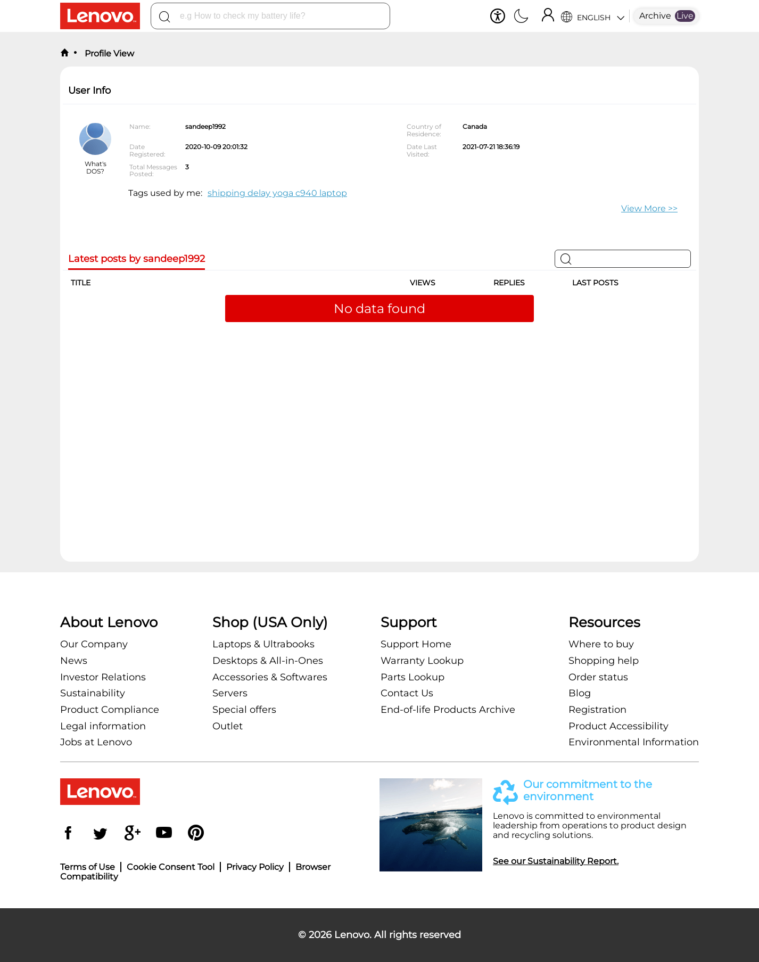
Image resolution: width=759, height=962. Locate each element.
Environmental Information (633, 742)
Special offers (244, 710)
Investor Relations (103, 677)
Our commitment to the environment (587, 790)
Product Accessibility (618, 726)
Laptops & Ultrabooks (263, 644)
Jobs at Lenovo (96, 742)
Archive (655, 16)
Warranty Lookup (422, 661)
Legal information (103, 726)
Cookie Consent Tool (170, 867)
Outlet (227, 726)
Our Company (94, 644)
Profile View (108, 53)
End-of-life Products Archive (448, 710)
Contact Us (407, 693)
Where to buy (601, 644)
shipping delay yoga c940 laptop (277, 193)
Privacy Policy (255, 867)
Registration (597, 710)
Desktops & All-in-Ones (267, 661)
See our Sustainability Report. (555, 861)
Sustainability (92, 693)
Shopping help (603, 661)
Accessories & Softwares (269, 677)
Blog (579, 693)
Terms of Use (87, 867)
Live (685, 16)
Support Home (416, 644)
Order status (598, 677)
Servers (230, 693)
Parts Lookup (412, 677)
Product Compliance (109, 710)
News (73, 661)
